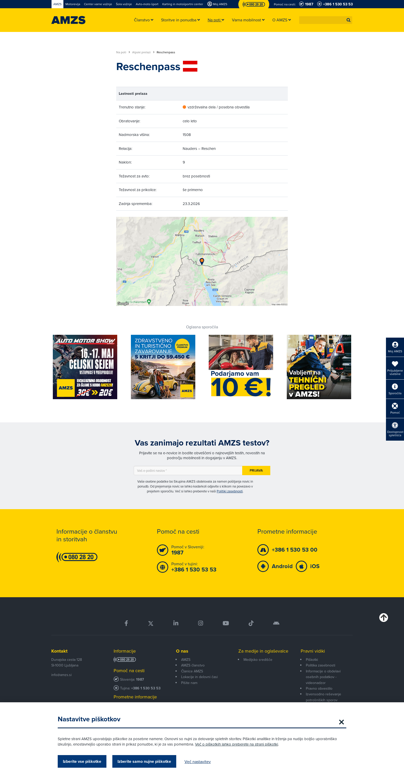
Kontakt (59, 651)
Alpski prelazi (143, 52)
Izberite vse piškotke (82, 761)
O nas (182, 651)
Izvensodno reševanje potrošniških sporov (323, 696)
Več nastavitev (197, 761)
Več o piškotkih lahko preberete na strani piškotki (236, 744)
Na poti (123, 52)
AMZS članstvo (193, 665)
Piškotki (312, 659)
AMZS (185, 659)
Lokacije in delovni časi (199, 676)
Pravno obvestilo (319, 688)
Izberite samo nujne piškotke (144, 761)
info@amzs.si (61, 674)
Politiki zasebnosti (230, 491)
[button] (348, 20)
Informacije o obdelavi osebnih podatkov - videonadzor (323, 677)
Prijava (256, 470)
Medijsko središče (257, 659)
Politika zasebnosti (320, 665)
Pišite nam (189, 682)
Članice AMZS (192, 671)
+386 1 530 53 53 (146, 688)
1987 (140, 679)
